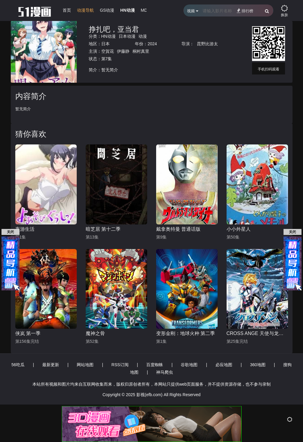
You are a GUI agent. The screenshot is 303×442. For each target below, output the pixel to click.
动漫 (142, 36)
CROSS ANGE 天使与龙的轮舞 (257, 333)
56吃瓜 (18, 364)
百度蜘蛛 (154, 364)
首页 (67, 10)
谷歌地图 (189, 364)
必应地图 (223, 364)
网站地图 (85, 364)
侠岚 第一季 (27, 333)
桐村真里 (140, 51)
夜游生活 (24, 229)
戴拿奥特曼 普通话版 (178, 229)
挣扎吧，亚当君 (114, 29)
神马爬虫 (164, 372)
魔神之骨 (95, 333)
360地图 (257, 364)
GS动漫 (107, 10)
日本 (105, 43)
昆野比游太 (207, 43)
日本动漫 (127, 36)
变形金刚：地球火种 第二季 (185, 333)
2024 (152, 43)
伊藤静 (123, 51)
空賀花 (107, 51)
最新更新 (50, 364)
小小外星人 (239, 229)
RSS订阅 (120, 364)
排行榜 (245, 10)
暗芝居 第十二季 (103, 229)
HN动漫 (127, 10)
